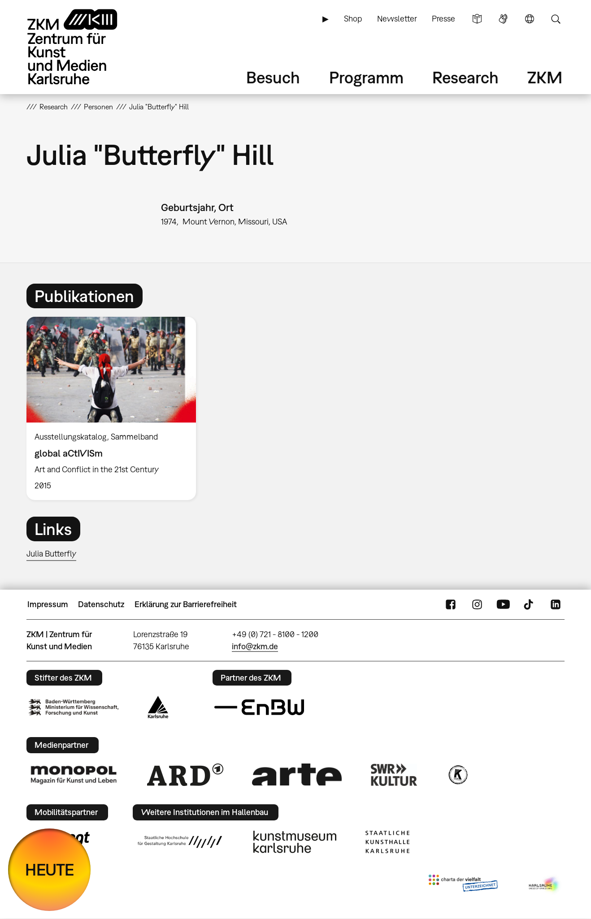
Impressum (47, 604)
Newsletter (397, 18)
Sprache (530, 19)
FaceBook (451, 604)
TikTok (530, 604)
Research (465, 77)
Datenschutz (101, 604)
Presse (443, 18)
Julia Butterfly (51, 553)
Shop (353, 18)
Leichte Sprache (477, 19)
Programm (366, 77)
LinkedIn (556, 604)
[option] (115, 408)
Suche (556, 19)
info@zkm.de (255, 646)
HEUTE (49, 869)
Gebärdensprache (503, 19)
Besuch (273, 77)
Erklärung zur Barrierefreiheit (186, 604)
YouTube (503, 604)
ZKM (544, 77)
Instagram (477, 604)
